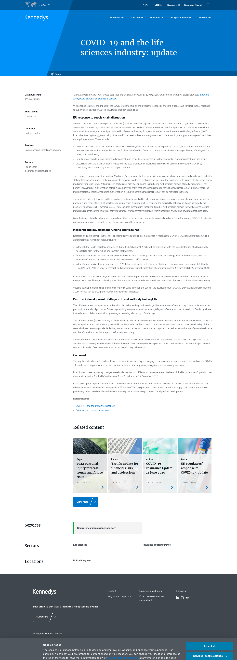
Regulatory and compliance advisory (94, 528)
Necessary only (209, 648)
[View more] (85, 502)
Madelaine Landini (107, 98)
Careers (159, 5)
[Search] (208, 5)
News (145, 5)
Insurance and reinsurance (157, 544)
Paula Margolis (86, 98)
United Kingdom (82, 560)
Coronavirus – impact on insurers (92, 410)
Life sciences (80, 544)
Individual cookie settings (210, 638)
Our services (156, 17)
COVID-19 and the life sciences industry (95, 406)
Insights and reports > (119, 596)
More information (53, 653)
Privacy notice (85, 644)
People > (112, 591)
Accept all (209, 629)
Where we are (116, 17)
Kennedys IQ (173, 5)
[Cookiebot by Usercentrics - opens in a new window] (21, 653)
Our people (137, 17)
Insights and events (181, 17)
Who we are (205, 17)
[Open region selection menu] (37, 5)
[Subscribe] (45, 617)
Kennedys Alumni (193, 5)
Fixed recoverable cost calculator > (151, 598)
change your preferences (123, 640)
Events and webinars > (151, 591)
